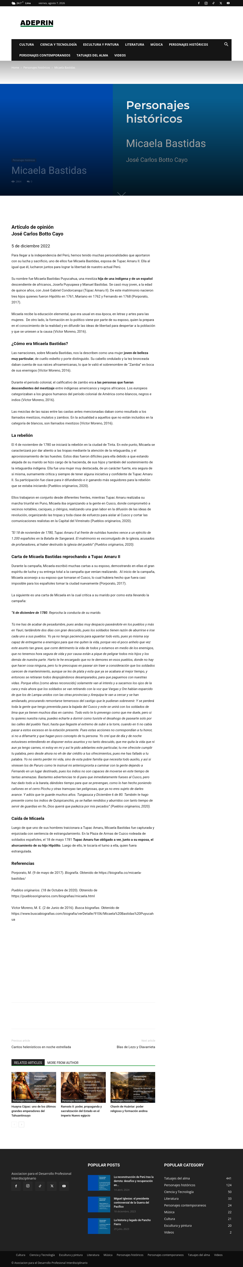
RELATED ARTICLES (28, 1063)
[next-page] (21, 1124)
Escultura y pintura (101, 44)
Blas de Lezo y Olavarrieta (136, 1047)
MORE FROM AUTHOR (62, 1063)
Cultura (26, 44)
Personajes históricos (188, 44)
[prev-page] (14, 1124)
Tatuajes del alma (92, 55)
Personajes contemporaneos (44, 55)
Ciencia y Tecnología (58, 44)
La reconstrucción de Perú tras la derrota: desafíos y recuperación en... (134, 1181)
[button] (226, 45)
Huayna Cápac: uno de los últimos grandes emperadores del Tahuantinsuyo (33, 1111)
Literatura (134, 44)
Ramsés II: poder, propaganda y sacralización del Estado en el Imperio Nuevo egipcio (81, 1111)
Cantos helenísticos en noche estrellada (41, 1047)
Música (156, 44)
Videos (120, 55)
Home (15, 68)
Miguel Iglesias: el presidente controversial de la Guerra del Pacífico (131, 1202)
